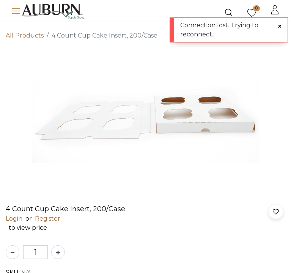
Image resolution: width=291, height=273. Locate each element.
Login (14, 218)
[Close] (280, 26)
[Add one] (58, 252)
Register (47, 218)
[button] (275, 211)
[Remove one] (12, 252)
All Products (25, 35)
